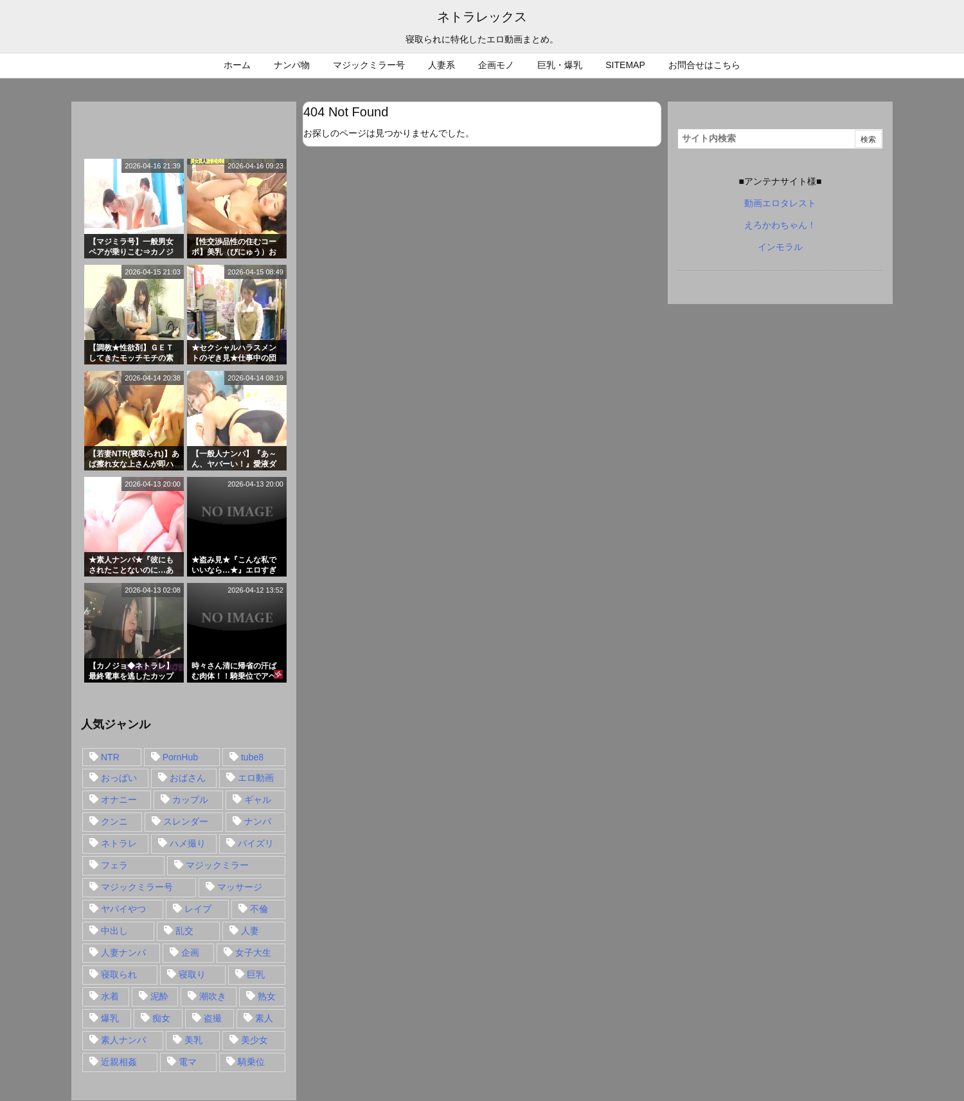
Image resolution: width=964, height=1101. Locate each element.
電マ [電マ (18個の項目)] (188, 1062)
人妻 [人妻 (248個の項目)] (250, 931)
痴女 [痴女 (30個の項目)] (161, 1018)
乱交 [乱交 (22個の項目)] (184, 931)
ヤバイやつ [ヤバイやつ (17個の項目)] (123, 909)
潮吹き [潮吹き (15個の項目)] (212, 996)
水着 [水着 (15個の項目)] (110, 996)
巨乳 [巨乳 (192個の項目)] (256, 974)
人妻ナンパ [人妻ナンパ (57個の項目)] (123, 952)
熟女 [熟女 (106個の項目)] (267, 996)
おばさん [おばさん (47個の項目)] (188, 778)
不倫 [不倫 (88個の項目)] (259, 909)
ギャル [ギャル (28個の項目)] (257, 799)
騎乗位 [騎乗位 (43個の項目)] (251, 1062)
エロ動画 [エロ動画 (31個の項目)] (256, 778)
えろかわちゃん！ (780, 225)
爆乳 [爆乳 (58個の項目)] (110, 1018)
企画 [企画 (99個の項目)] (190, 952)
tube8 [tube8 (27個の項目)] (252, 757)
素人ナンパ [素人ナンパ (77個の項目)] (123, 1040)
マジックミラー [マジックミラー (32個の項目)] (217, 865)
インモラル (780, 247)
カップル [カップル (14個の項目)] (190, 799)
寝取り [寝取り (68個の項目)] (192, 974)
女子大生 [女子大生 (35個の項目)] (253, 952)
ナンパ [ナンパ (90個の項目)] (257, 821)
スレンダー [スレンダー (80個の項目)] (185, 821)
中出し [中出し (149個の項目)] (114, 931)
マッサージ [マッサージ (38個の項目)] (239, 887)
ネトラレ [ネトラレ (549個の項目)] (119, 843)
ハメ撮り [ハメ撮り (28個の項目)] (188, 843)
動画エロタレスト (780, 203)
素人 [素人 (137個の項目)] (264, 1018)
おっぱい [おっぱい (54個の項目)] (119, 778)
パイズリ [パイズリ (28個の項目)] (256, 843)
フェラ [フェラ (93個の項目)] (114, 865)
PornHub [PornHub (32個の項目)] (180, 757)
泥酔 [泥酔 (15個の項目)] (159, 996)
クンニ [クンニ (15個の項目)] (114, 821)
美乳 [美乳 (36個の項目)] (193, 1040)
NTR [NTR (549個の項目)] (110, 757)
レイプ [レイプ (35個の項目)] (197, 909)
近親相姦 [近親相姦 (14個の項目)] (119, 1062)
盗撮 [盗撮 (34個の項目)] (213, 1018)
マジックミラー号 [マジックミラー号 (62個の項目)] (137, 887)
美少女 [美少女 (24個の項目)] (254, 1040)
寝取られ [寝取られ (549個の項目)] (119, 974)
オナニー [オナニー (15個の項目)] (119, 799)
